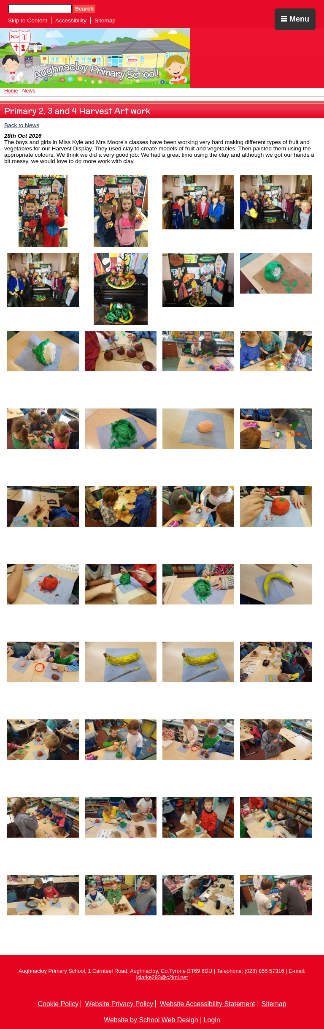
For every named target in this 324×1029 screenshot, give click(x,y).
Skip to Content (27, 20)
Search (84, 8)
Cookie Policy (58, 1003)
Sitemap (105, 20)
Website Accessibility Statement (207, 1003)
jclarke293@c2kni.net (162, 977)
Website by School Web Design (151, 1020)
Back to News (21, 125)
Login (212, 1020)
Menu (295, 19)
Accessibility (70, 20)
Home (11, 91)
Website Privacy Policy (119, 1003)
